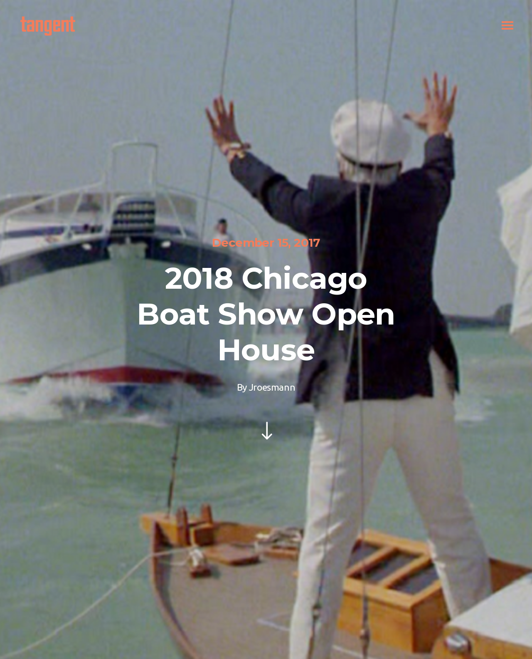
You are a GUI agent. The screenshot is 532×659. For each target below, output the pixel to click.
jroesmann (272, 387)
